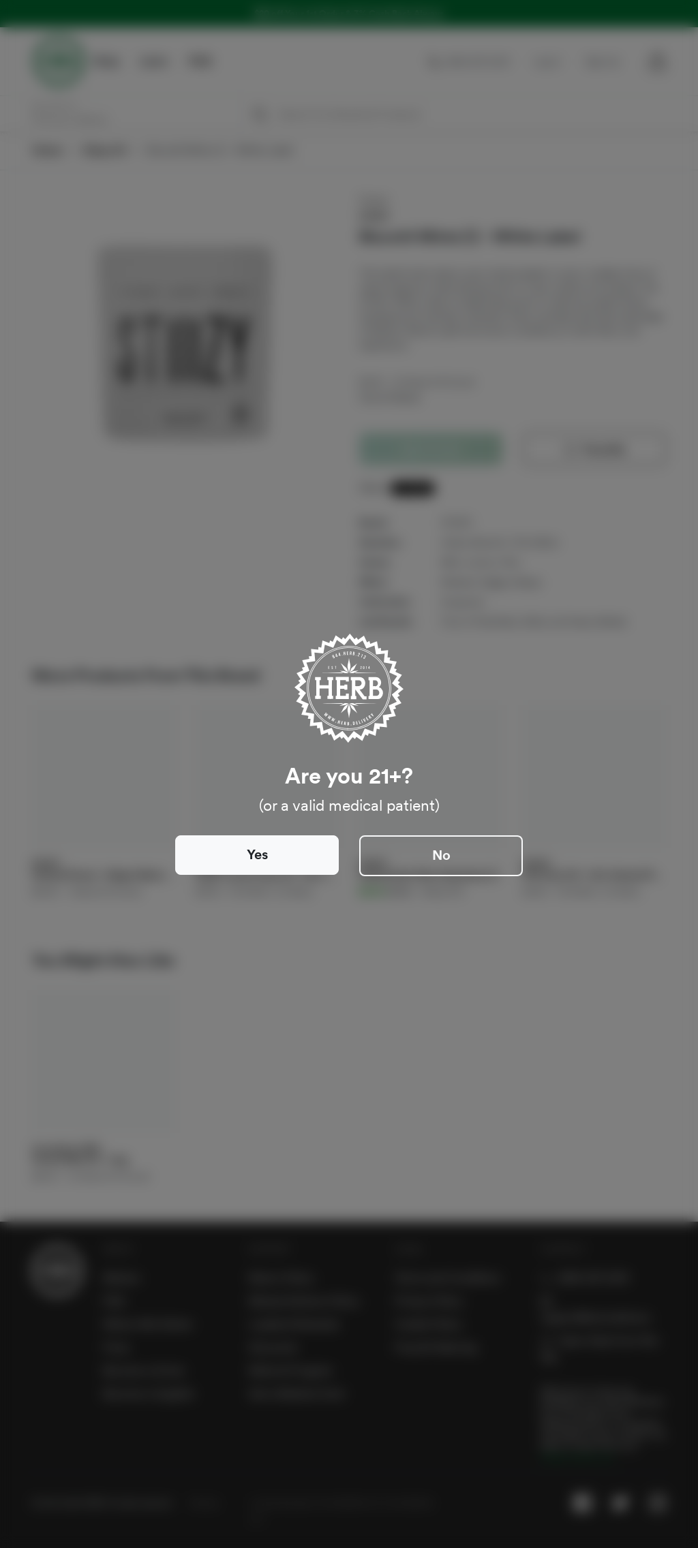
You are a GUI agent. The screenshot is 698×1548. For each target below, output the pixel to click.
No (441, 855)
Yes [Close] (257, 854)
